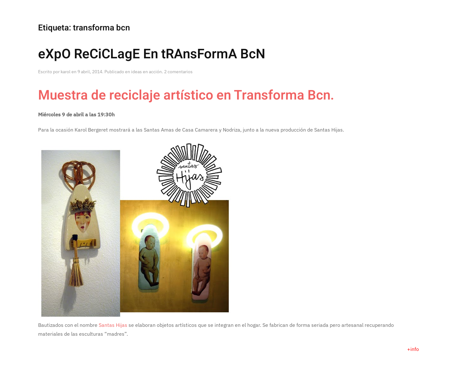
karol (65, 71)
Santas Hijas (113, 325)
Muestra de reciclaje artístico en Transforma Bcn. (186, 95)
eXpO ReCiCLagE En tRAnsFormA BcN (151, 54)
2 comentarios (178, 71)
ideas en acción (146, 71)
